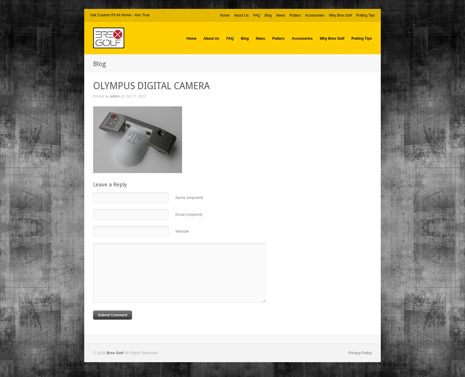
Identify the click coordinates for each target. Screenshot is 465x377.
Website (182, 231)
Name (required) (189, 197)
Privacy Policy (360, 353)
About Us (241, 15)
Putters (295, 15)
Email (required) (189, 214)
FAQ (256, 15)
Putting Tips (365, 15)
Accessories (314, 15)
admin (115, 96)
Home (225, 15)
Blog (268, 15)
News (280, 15)
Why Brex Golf (340, 15)
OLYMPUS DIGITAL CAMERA (151, 86)
